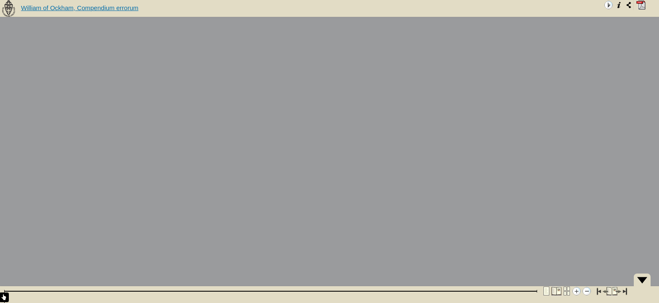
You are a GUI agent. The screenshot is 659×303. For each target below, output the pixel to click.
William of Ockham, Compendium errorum (79, 7)
